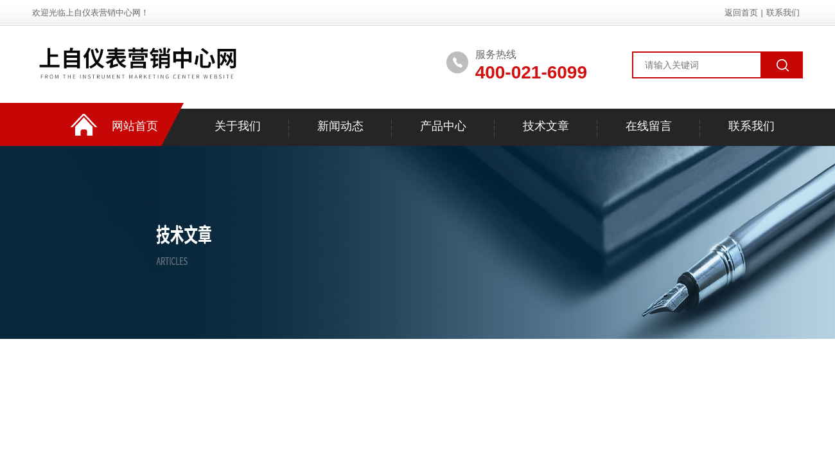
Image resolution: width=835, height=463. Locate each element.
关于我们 (238, 126)
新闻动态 (340, 126)
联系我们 (783, 12)
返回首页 (741, 12)
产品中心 (443, 126)
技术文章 (546, 126)
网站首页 (135, 126)
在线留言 (649, 126)
